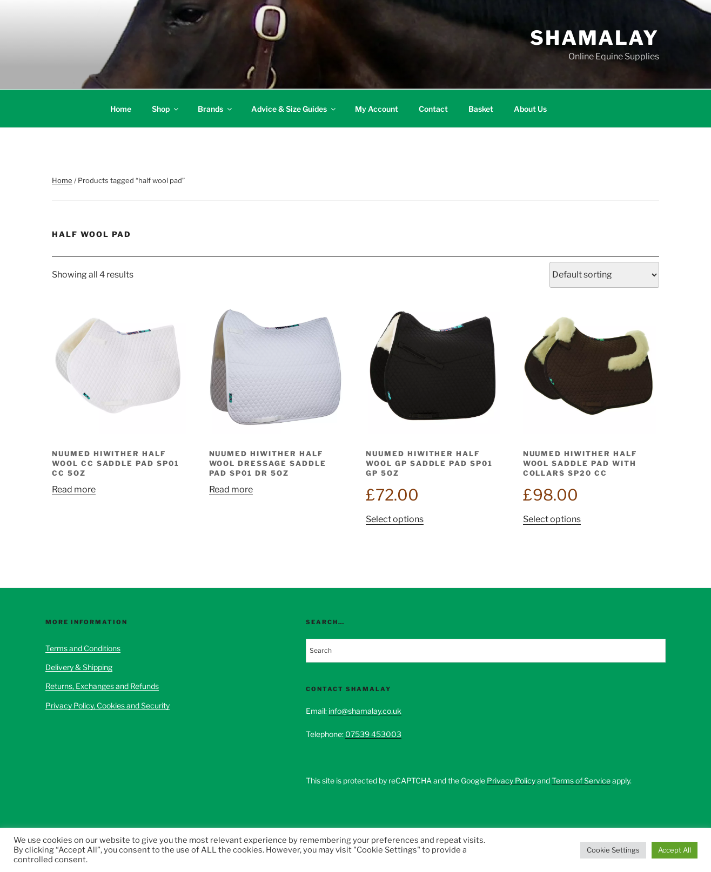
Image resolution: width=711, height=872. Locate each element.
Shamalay (594, 38)
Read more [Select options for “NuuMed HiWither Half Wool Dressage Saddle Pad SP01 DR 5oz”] (231, 489)
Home (120, 108)
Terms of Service (581, 780)
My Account (376, 108)
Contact (433, 108)
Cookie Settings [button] (613, 850)
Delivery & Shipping (78, 667)
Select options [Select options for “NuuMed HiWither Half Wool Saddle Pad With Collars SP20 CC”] (552, 519)
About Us (530, 108)
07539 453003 (373, 734)
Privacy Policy (511, 780)
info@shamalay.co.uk (364, 710)
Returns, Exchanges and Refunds (102, 686)
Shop (166, 108)
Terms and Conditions (82, 648)
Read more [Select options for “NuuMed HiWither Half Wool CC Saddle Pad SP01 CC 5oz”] (74, 489)
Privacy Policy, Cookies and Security (107, 705)
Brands (215, 108)
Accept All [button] (674, 850)
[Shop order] (604, 275)
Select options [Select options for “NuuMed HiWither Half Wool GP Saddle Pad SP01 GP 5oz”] (395, 519)
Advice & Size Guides (294, 108)
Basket (480, 108)
